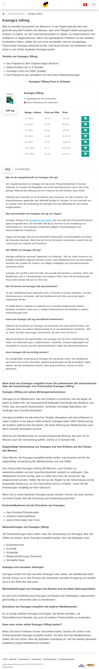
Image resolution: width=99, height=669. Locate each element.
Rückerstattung (49, 659)
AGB (5, 659)
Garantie (12, 659)
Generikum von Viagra (40, 220)
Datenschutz (24, 659)
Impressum (36, 659)
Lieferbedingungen (66, 659)
